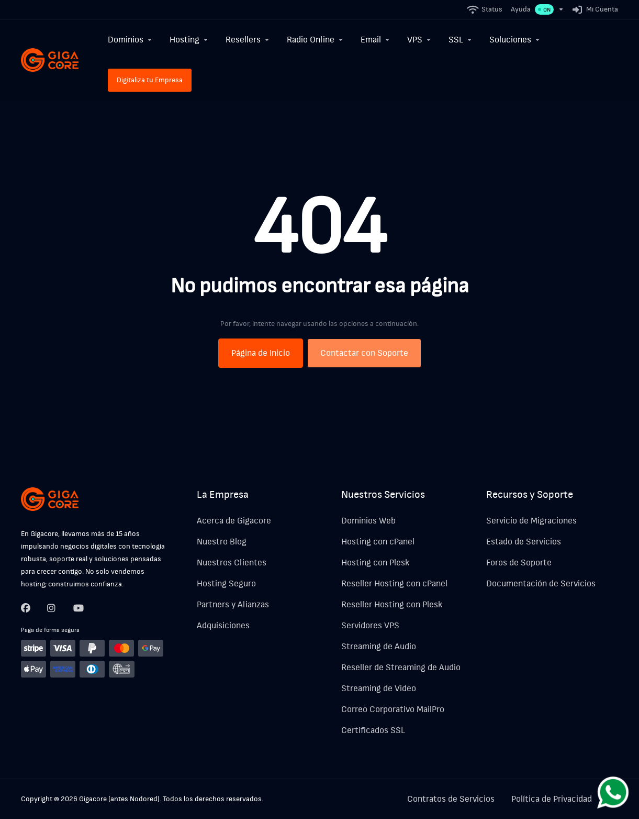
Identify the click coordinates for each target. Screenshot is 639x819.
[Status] (485, 9)
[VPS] (419, 39)
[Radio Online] (315, 39)
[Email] (375, 39)
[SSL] (460, 39)
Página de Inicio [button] (260, 352)
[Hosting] (189, 39)
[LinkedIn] (78, 608)
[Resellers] (247, 39)
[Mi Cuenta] (593, 9)
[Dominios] (130, 39)
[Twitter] (52, 608)
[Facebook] (26, 608)
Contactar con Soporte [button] (364, 352)
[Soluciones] (515, 39)
